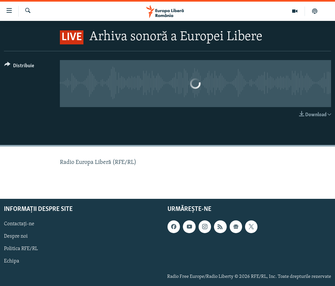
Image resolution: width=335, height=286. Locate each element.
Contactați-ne (19, 224)
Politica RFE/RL (21, 248)
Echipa (11, 261)
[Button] (19, 66)
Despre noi (16, 236)
